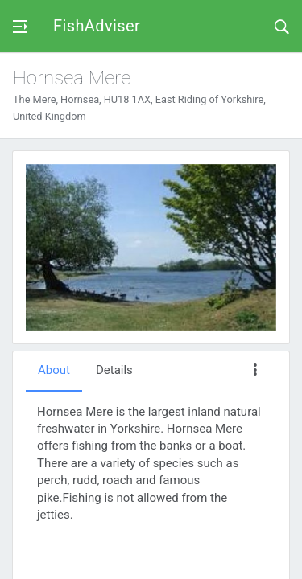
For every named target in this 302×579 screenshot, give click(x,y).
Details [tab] (114, 370)
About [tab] (54, 370)
